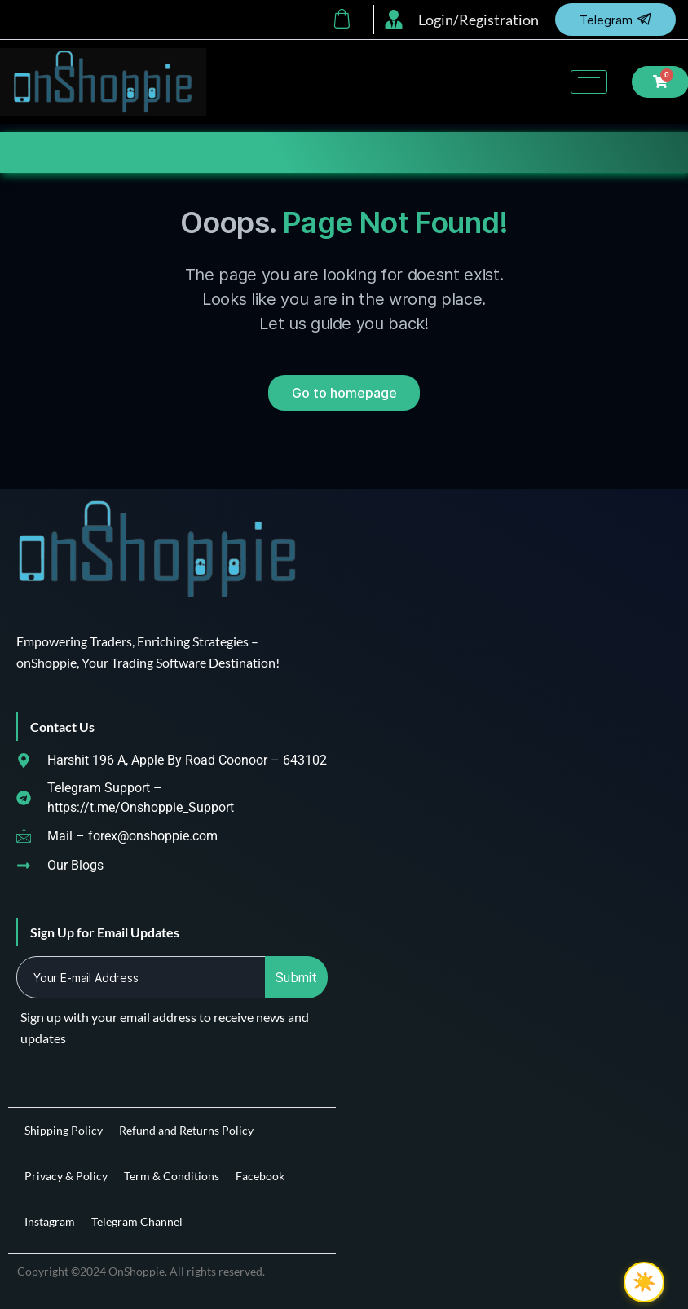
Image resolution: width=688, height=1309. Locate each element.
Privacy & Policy (66, 1176)
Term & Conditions (171, 1176)
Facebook (260, 1176)
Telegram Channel (137, 1221)
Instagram (49, 1221)
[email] (141, 977)
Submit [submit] (296, 977)
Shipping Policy (63, 1130)
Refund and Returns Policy (186, 1130)
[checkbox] (644, 1282)
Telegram (615, 19)
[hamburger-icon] (589, 82)
